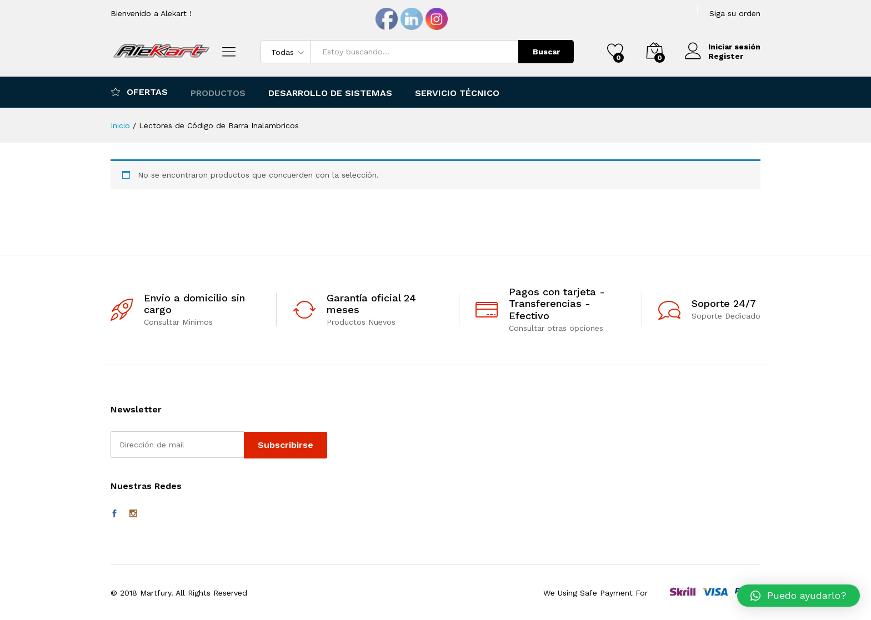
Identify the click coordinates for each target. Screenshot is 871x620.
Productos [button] (218, 93)
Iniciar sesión (722, 47)
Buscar (546, 51)
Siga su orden (734, 13)
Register (725, 56)
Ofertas (139, 92)
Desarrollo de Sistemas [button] (330, 93)
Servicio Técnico (457, 93)
